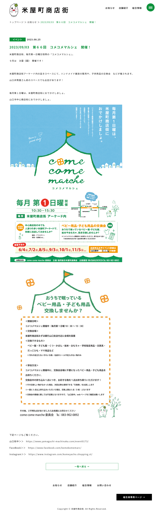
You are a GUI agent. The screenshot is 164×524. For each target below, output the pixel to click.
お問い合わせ (104, 485)
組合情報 (137, 8)
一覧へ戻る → (82, 466)
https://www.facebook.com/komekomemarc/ (55, 447)
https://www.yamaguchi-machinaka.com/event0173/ (57, 441)
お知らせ (110, 8)
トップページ (17, 22)
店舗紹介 (123, 8)
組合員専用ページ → (134, 497)
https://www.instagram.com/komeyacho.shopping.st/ (60, 454)
